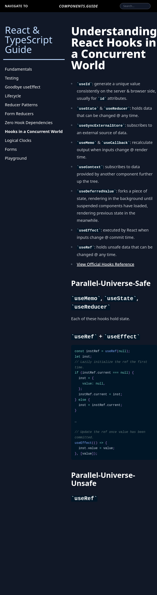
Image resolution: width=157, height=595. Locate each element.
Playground (16, 158)
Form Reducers (19, 113)
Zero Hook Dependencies (29, 122)
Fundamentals (18, 69)
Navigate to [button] (16, 6)
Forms (11, 149)
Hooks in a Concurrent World (34, 131)
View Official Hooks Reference (105, 264)
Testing (12, 78)
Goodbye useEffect (22, 87)
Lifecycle (13, 96)
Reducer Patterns (21, 104)
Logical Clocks (18, 140)
